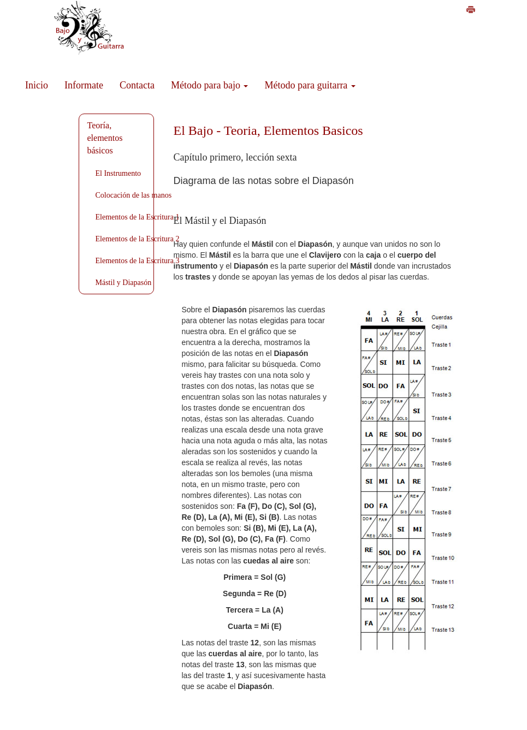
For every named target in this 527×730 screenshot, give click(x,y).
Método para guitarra (309, 85)
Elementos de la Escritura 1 (138, 217)
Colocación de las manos (134, 195)
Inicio (36, 85)
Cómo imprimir (494, 12)
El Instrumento (118, 173)
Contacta (137, 85)
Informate (83, 85)
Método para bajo (209, 85)
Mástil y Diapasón (124, 282)
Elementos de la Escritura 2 (138, 239)
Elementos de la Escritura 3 (138, 261)
